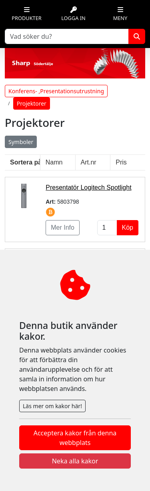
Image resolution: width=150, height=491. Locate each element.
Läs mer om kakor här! (52, 406)
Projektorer (31, 103)
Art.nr (88, 162)
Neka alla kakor (75, 461)
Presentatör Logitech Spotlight (88, 187)
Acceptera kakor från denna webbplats (75, 438)
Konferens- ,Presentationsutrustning (56, 91)
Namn (54, 162)
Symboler (20, 142)
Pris (121, 162)
